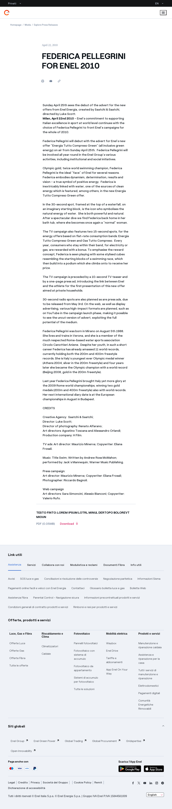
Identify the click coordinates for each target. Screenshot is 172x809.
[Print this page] (42, 81)
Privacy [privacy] (35, 782)
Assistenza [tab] (14, 564)
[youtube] (144, 783)
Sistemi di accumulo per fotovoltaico (86, 679)
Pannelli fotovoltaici (86, 643)
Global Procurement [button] (106, 741)
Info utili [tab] (136, 565)
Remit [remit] (98, 782)
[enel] (6, 12)
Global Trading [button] (76, 741)
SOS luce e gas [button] (29, 578)
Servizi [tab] (31, 565)
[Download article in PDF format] (69, 525)
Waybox (111, 643)
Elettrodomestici (148, 685)
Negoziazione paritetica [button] (117, 578)
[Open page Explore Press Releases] (46, 25)
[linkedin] (150, 783)
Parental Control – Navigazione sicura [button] (56, 597)
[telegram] (162, 783)
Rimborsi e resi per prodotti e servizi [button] (95, 607)
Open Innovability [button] (23, 751)
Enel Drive (112, 650)
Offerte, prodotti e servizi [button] (29, 620)
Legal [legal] (11, 782)
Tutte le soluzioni (84, 689)
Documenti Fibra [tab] (114, 565)
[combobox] (155, 794)
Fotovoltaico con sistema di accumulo (84, 654)
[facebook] (133, 783)
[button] (51, 81)
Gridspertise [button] (135, 741)
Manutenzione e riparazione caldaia (150, 645)
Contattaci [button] (77, 588)
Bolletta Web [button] (138, 588)
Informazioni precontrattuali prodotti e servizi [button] (112, 597)
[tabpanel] (86, 593)
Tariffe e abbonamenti (114, 660)
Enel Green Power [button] (46, 741)
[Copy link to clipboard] (59, 81)
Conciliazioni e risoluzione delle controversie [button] (71, 578)
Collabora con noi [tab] (53, 565)
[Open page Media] (28, 25)
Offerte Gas (16, 650)
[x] (139, 783)
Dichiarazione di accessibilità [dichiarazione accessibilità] (26, 788)
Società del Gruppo (55, 782)
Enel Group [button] (19, 741)
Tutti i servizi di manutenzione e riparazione (148, 674)
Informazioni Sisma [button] (149, 578)
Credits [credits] (23, 782)
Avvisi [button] (11, 578)
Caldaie (46, 653)
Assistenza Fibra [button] (18, 597)
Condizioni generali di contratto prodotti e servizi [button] (38, 607)
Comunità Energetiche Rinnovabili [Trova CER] (145, 704)
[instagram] (156, 783)
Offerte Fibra (17, 658)
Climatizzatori (50, 646)
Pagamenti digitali (149, 693)
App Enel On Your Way (117, 671)
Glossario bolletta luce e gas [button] (107, 588)
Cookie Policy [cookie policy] (82, 782)
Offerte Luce (17, 643)
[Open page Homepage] (16, 25)
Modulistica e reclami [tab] (83, 565)
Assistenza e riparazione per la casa (149, 658)
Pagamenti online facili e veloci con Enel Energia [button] (37, 588)
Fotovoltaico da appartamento (83, 668)
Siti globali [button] (16, 726)
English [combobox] (152, 794)
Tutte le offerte (18, 665)
